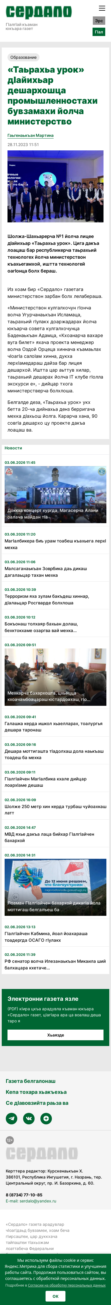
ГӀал (99, 31)
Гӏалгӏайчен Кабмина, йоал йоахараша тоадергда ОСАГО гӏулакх (46, 937)
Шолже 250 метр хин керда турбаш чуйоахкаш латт (55, 810)
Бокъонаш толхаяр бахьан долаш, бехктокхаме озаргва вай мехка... (41, 627)
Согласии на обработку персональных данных (67, 1285)
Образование (23, 57)
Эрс (99, 20)
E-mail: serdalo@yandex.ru (31, 1200)
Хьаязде (55, 1034)
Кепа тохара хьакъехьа (36, 1092)
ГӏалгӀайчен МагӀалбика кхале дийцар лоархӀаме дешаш (45, 782)
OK (55, 1296)
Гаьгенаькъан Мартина (30, 135)
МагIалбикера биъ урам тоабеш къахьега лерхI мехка (55, 544)
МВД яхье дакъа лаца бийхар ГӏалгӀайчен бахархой (49, 837)
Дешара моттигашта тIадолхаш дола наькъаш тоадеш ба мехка (54, 754)
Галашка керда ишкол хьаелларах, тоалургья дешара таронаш (54, 727)
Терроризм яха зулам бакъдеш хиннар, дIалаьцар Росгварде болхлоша (47, 599)
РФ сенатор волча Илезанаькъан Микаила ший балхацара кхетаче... (55, 964)
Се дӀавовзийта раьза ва (37, 1103)
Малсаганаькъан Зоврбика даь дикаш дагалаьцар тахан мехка (46, 572)
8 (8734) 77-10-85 (24, 1194)
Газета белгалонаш (30, 1081)
